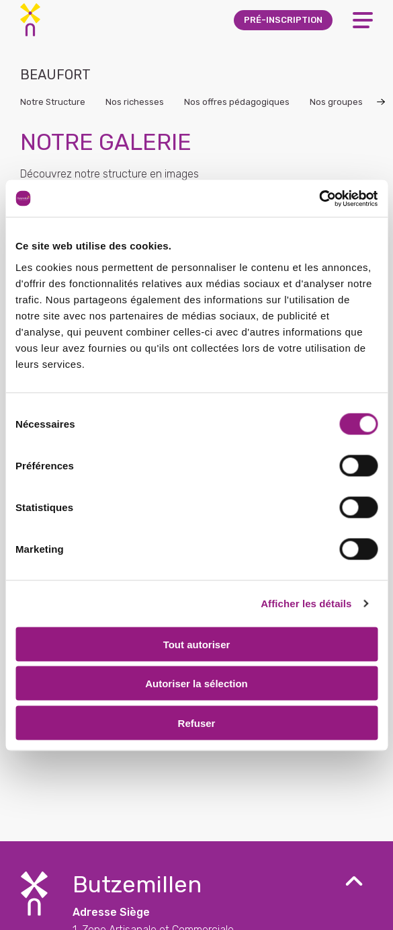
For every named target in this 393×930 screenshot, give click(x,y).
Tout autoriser (196, 644)
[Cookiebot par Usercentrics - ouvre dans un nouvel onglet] (319, 198)
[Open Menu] (363, 20)
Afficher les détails (306, 603)
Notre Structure (52, 102)
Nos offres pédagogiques (237, 102)
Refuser (197, 722)
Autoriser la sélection (196, 683)
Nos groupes (336, 102)
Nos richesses (134, 102)
